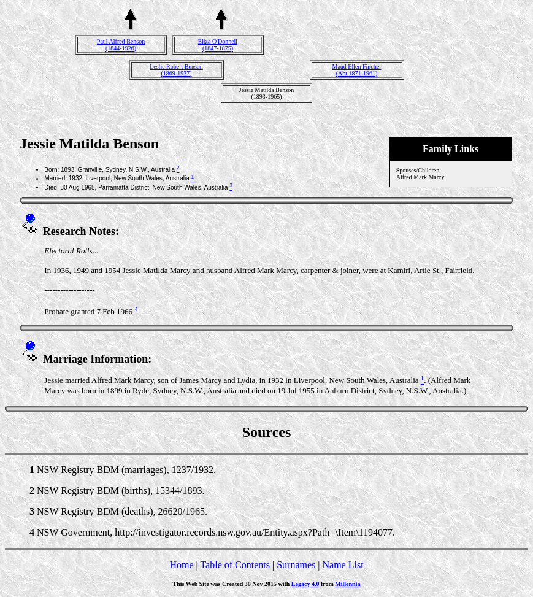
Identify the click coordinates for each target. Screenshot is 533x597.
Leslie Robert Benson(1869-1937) (176, 70)
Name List (342, 565)
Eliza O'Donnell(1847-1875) (217, 45)
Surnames (296, 565)
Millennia (347, 583)
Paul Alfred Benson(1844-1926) (121, 45)
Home (181, 565)
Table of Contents (235, 565)
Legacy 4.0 (305, 583)
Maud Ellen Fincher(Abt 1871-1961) (357, 70)
